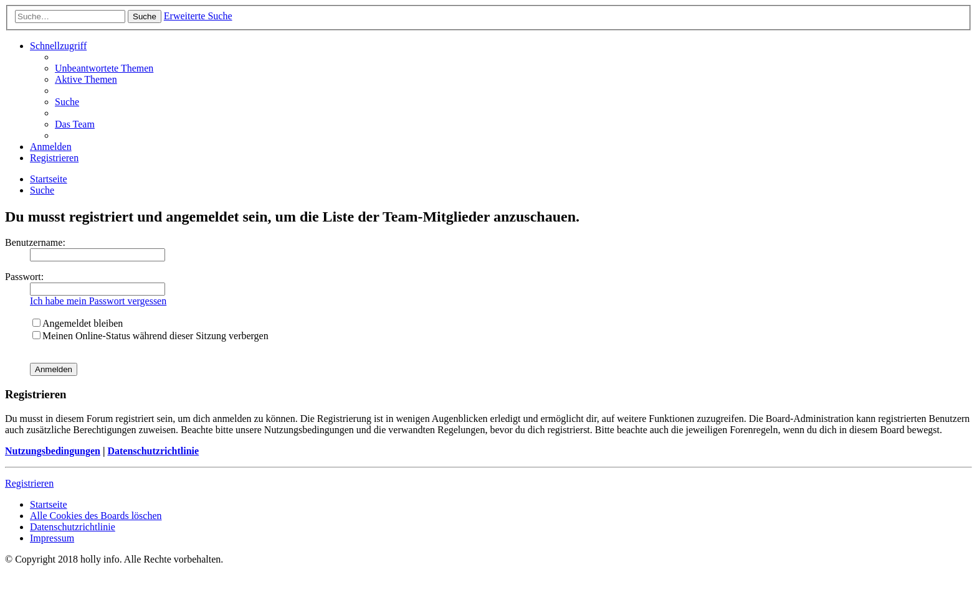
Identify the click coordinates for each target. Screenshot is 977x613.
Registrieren (29, 483)
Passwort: (24, 276)
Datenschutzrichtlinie (153, 451)
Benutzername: (35, 242)
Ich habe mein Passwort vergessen (98, 301)
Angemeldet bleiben (77, 323)
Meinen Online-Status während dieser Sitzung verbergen (150, 335)
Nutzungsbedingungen (52, 451)
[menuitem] (104, 68)
